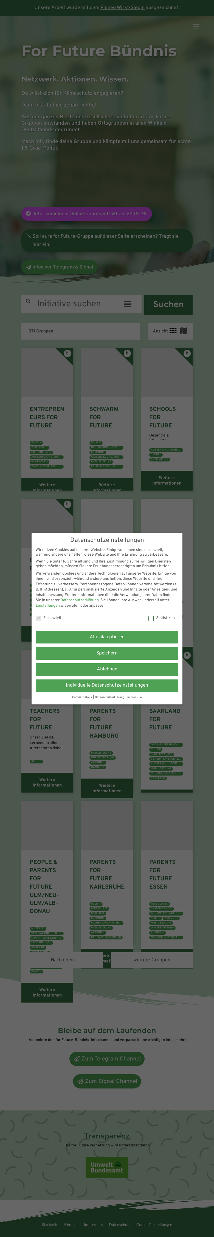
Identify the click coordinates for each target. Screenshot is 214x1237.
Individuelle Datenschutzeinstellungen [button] (107, 686)
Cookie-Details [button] (82, 697)
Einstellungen (47, 605)
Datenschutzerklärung (79, 600)
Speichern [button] (107, 653)
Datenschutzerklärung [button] (110, 697)
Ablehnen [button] (107, 670)
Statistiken (162, 617)
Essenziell (48, 617)
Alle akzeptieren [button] (107, 637)
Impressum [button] (134, 697)
